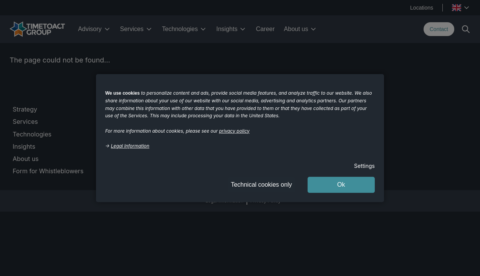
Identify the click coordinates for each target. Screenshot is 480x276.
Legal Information (130, 146)
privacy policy (234, 131)
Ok (341, 184)
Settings (364, 166)
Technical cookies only (261, 184)
